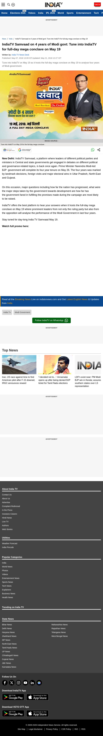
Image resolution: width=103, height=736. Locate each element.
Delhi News (7, 628)
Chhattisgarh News (10, 655)
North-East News (9, 644)
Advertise (6, 502)
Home (4, 13)
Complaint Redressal (11, 506)
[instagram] (18, 682)
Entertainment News (10, 578)
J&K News (6, 663)
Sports (70, 13)
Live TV (5, 522)
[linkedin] (32, 682)
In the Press (7, 510)
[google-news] (39, 682)
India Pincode (8, 547)
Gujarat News (8, 659)
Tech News (6, 586)
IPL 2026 (50, 13)
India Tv (7, 312)
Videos (31, 13)
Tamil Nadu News (9, 648)
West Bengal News (60, 636)
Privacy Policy (52, 729)
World (61, 13)
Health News (7, 597)
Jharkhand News (9, 636)
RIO (76, 729)
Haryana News (8, 632)
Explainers (6, 590)
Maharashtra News (60, 625)
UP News (6, 651)
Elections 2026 (17, 13)
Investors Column (9, 514)
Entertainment (83, 13)
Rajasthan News (59, 628)
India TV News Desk (20, 55)
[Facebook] (5, 682)
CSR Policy (66, 729)
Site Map (21, 729)
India (40, 13)
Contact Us (7, 495)
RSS (83, 729)
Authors (5, 525)
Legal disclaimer (36, 729)
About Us (6, 498)
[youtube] (25, 682)
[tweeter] (11, 682)
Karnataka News (9, 667)
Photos (5, 570)
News (4, 39)
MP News (6, 640)
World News (7, 567)
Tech (96, 13)
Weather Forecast (9, 543)
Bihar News (7, 625)
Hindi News (7, 518)
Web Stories (7, 529)
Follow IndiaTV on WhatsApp (51, 320)
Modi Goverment (22, 312)
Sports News (7, 582)
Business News (8, 593)
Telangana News (59, 632)
